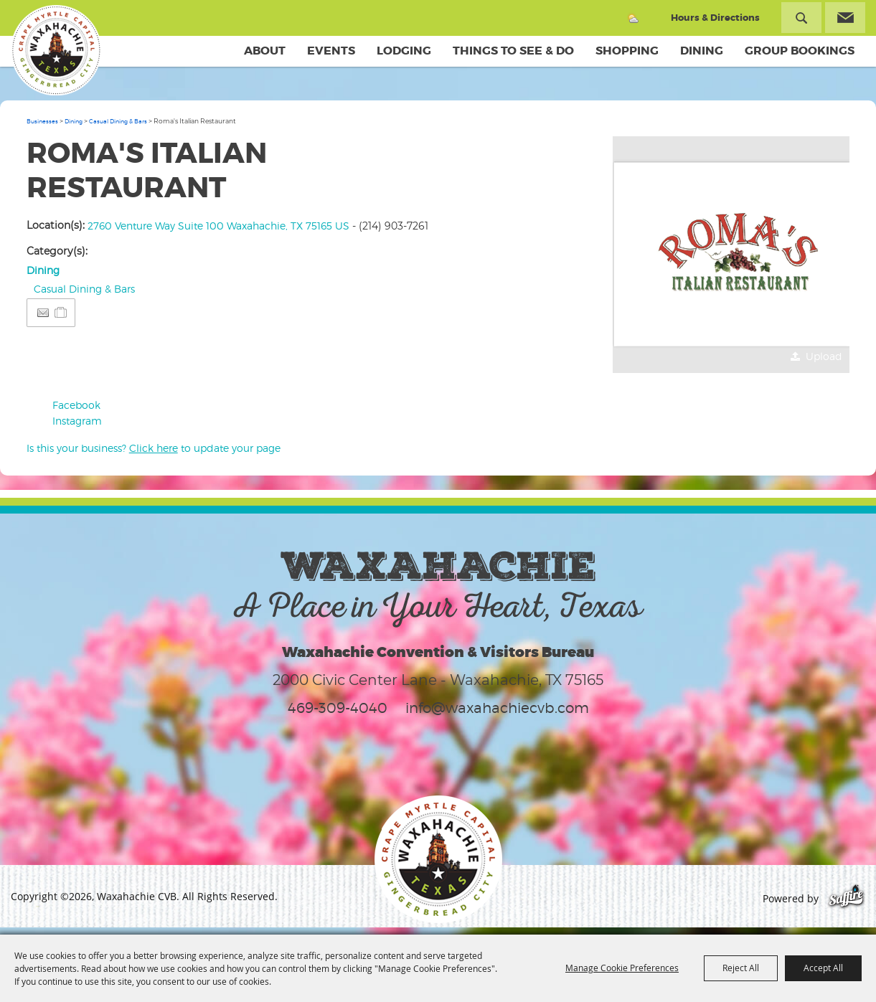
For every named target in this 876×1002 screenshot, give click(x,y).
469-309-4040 (337, 708)
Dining (701, 50)
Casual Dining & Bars (118, 121)
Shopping (627, 50)
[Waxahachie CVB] (56, 50)
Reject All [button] (740, 967)
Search (801, 17)
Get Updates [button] (845, 17)
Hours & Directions (715, 17)
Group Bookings (799, 50)
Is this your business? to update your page (154, 448)
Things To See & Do (513, 50)
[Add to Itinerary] (61, 312)
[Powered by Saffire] (846, 898)
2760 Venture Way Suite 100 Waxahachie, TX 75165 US (218, 225)
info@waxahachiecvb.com (497, 708)
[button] (731, 254)
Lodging (404, 50)
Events (331, 50)
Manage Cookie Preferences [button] (622, 967)
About (265, 50)
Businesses (42, 121)
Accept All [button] (823, 967)
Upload (824, 356)
